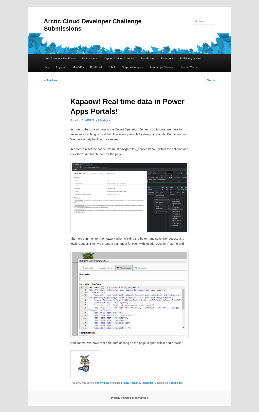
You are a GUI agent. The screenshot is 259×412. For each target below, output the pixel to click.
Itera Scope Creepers (162, 67)
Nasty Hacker (130, 382)
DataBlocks (147, 58)
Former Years (189, 67)
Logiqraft (61, 67)
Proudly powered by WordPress (129, 397)
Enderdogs (167, 58)
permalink (176, 382)
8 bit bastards (90, 58)
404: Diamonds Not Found (60, 58)
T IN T (112, 67)
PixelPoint (96, 67)
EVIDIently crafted (190, 58)
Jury (47, 67)
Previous (50, 80)
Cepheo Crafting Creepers (119, 58)
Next (211, 80)
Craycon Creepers (132, 67)
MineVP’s (78, 67)
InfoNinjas (104, 120)
